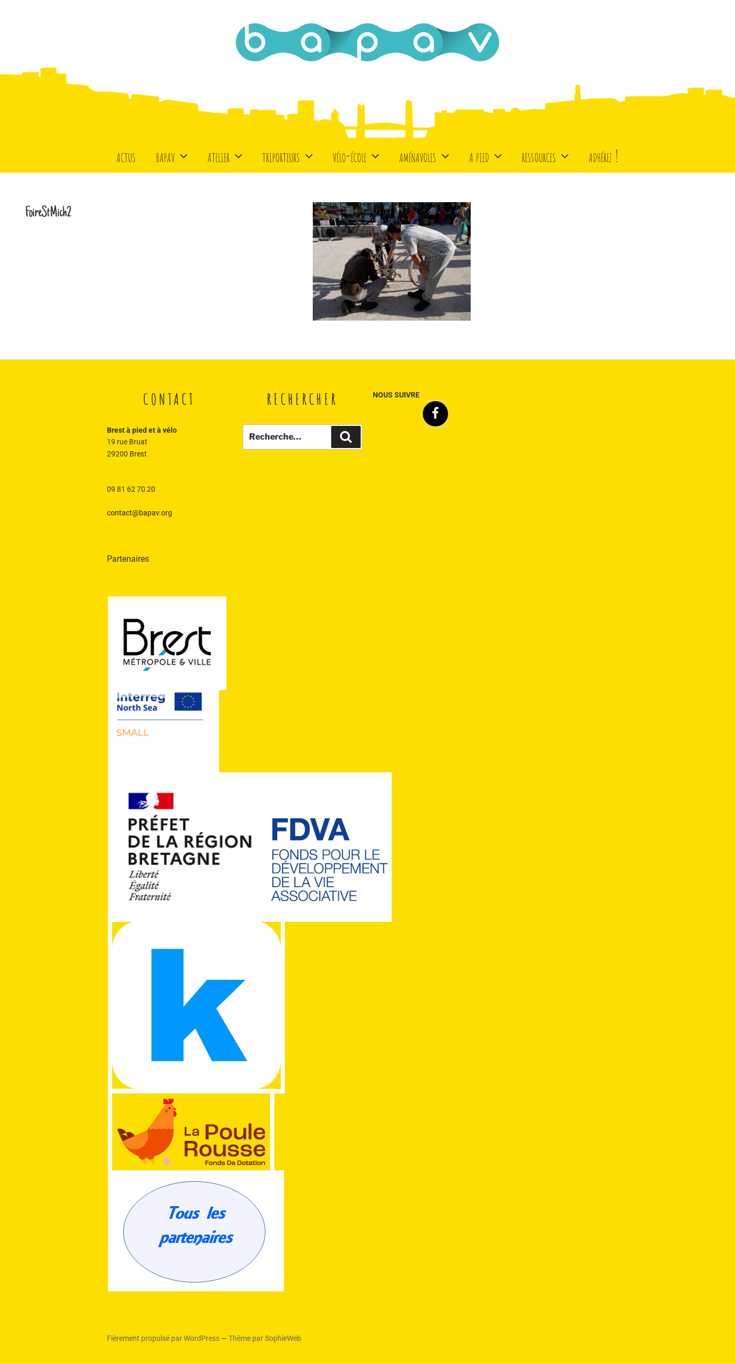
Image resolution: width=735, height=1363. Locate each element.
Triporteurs (288, 155)
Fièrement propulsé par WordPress (164, 1338)
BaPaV (173, 155)
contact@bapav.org (139, 513)
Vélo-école (357, 155)
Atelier (226, 155)
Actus (126, 155)
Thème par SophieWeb (265, 1338)
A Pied (486, 155)
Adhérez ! (604, 155)
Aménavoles (425, 155)
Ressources (546, 155)
